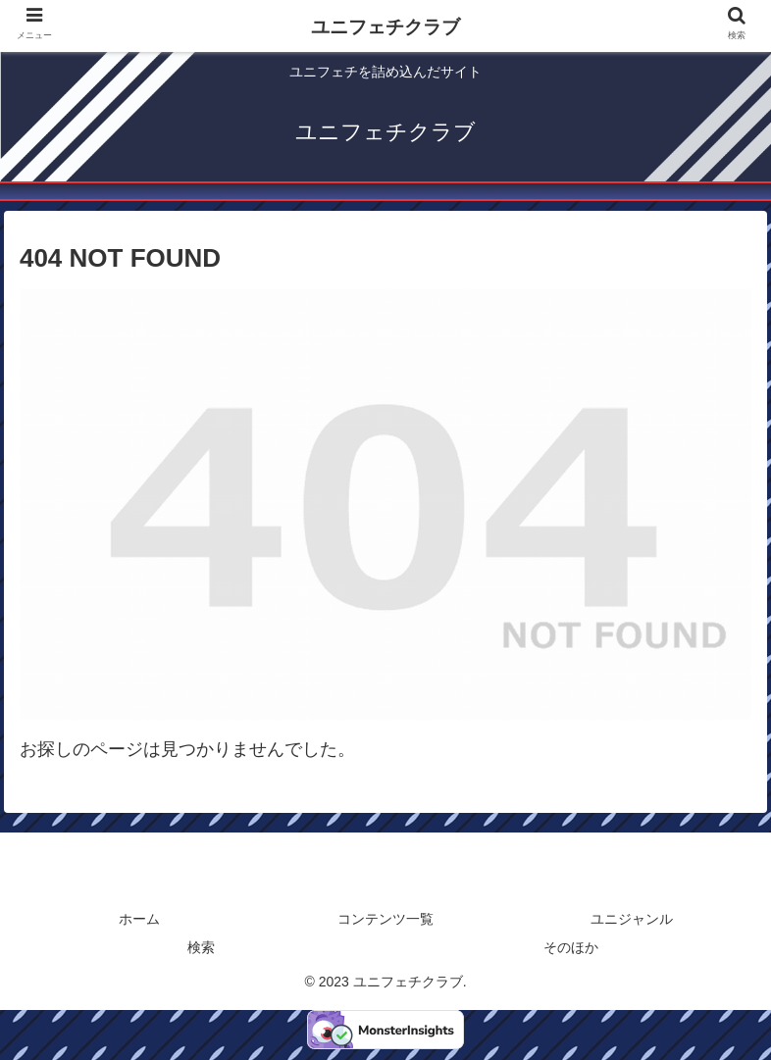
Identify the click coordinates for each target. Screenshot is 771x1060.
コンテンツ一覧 (385, 919)
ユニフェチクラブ (385, 27)
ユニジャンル (632, 919)
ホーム (139, 919)
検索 (201, 947)
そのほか (570, 947)
